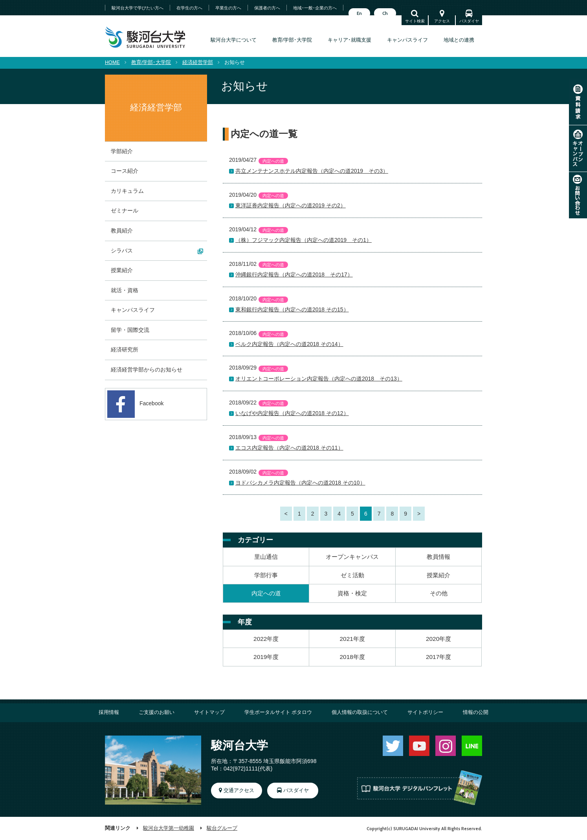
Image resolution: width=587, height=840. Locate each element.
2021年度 (352, 638)
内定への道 (266, 593)
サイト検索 (415, 21)
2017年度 (438, 656)
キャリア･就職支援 (349, 40)
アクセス (442, 21)
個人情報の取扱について (360, 712)
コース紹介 (124, 171)
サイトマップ (209, 712)
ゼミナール (124, 210)
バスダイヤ (469, 21)
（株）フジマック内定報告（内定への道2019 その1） (303, 240)
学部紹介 (122, 151)
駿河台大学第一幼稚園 (168, 828)
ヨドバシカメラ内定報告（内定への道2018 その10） (300, 482)
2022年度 (266, 638)
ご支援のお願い (156, 712)
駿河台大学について (234, 40)
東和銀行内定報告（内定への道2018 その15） (292, 309)
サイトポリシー (425, 712)
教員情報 (438, 556)
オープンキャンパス (578, 148)
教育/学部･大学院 (292, 40)
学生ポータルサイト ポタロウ (278, 712)
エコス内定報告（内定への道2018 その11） (289, 448)
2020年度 (438, 638)
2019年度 (266, 656)
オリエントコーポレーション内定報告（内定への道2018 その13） (318, 378)
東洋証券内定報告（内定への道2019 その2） (290, 205)
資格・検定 (352, 593)
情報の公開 (475, 712)
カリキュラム (127, 191)
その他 (439, 593)
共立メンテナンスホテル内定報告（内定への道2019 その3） (311, 171)
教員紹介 (122, 230)
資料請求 (578, 102)
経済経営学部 (197, 62)
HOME (112, 62)
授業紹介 (438, 575)
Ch (385, 13)
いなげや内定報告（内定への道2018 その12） (292, 413)
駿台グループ (222, 828)
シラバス (122, 250)
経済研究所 (124, 349)
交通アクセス (239, 790)
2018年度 (352, 656)
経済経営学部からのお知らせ (146, 369)
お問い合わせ (578, 195)
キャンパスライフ (407, 40)
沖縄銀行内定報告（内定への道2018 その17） (294, 274)
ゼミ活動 (352, 575)
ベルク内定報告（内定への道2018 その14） (289, 344)
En (359, 13)
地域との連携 (459, 40)
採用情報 (109, 712)
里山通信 (266, 556)
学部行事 (266, 575)
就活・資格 (124, 290)
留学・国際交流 (130, 330)
